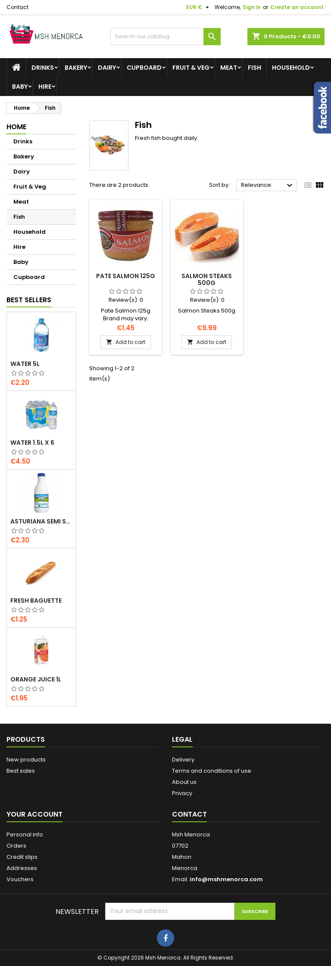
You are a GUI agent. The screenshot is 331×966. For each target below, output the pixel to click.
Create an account (297, 7)
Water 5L (25, 363)
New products (26, 759)
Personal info (24, 834)
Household (291, 67)
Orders (16, 846)
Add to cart (125, 342)
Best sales (20, 771)
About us (184, 782)
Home (16, 127)
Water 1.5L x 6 (32, 442)
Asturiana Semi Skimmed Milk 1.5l (41, 521)
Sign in (252, 7)
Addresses (21, 868)
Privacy (182, 793)
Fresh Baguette (36, 600)
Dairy (107, 67)
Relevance (268, 185)
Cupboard (144, 67)
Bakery (76, 67)
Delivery (183, 759)
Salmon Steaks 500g (206, 279)
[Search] (165, 36)
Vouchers (20, 879)
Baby (20, 86)
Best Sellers (28, 300)
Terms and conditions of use (211, 771)
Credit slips (21, 857)
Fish (254, 67)
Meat (228, 67)
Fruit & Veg (190, 67)
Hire (44, 86)
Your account (34, 814)
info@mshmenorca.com (226, 879)
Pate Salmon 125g (125, 276)
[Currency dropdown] (198, 7)
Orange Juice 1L (35, 679)
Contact (17, 7)
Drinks (42, 67)
